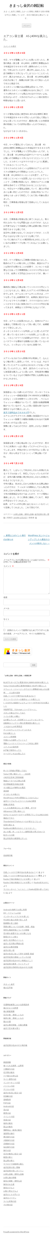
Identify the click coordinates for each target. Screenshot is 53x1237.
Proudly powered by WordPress (16, 1232)
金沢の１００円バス (11, 1194)
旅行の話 (7, 1150)
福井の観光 (8, 1123)
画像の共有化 (8, 804)
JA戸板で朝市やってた (12, 750)
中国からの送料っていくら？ (15, 740)
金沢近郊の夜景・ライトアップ (16, 964)
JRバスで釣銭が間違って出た (15, 770)
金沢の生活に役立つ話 (12, 1092)
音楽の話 (7, 1120)
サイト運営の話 (9, 1079)
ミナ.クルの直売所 (11, 747)
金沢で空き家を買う (11, 1028)
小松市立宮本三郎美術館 (13, 777)
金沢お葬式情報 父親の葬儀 (15, 1025)
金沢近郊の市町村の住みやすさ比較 (18, 967)
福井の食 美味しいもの (13, 1018)
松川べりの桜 (8, 835)
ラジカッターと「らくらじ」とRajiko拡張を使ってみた (26, 889)
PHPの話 (7, 1103)
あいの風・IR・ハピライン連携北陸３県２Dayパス (24, 831)
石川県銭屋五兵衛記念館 (13, 784)
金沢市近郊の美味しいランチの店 (17, 957)
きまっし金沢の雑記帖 (26, 5)
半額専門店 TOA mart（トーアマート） (20, 709)
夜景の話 (7, 1113)
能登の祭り (8, 1157)
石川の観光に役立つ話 (12, 1153)
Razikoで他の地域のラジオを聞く (17, 879)
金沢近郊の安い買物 (11, 1167)
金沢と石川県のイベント (13, 940)
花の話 (6, 1109)
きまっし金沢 (8, 984)
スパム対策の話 (9, 1201)
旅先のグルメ (8, 1187)
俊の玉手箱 (8, 987)
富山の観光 (8, 1126)
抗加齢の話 (8, 1096)
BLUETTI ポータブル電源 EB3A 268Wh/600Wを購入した (26, 682)
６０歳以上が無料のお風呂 (14, 787)
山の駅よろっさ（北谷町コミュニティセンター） (23, 719)
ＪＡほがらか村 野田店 (12, 726)
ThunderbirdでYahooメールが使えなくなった (22, 821)
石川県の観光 (8, 1072)
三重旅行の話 (8, 1069)
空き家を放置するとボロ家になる (17, 933)
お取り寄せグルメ (10, 1191)
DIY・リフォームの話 (12, 913)
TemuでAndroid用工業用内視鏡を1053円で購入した (24, 685)
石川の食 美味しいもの (13, 1014)
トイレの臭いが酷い (11, 716)
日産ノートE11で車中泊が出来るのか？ (19, 696)
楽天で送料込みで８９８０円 (16, 412)
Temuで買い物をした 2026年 (17, 774)
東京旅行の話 (8, 1137)
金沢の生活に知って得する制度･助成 (18, 953)
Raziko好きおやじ (41, 882)
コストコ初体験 (9, 736)
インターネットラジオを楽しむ (16, 916)
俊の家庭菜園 (8, 1011)
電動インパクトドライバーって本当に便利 (20, 743)
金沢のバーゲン (9, 1198)
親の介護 (7, 1021)
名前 (5, 597)
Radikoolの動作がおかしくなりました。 (20, 828)
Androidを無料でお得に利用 (15, 909)
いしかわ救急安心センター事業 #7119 (19, 808)
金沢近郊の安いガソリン (13, 1170)
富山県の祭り (8, 1160)
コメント (8, 566)
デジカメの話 (8, 1089)
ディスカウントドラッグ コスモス (17, 730)
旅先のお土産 (8, 1184)
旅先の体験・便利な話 (12, 1181)
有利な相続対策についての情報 (16, 930)
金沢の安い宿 (8, 950)
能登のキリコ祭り (10, 936)
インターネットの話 (11, 1082)
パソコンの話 (8, 1086)
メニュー (26, 25)
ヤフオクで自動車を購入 (13, 1164)
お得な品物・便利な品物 (23, 514)
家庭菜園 (7, 1062)
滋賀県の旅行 (8, 1133)
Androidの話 (8, 1106)
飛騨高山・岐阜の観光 (12, 1130)
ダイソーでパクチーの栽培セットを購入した (21, 699)
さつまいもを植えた (11, 794)
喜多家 (6, 791)
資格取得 (7, 1099)
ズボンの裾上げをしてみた (14, 713)
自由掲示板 (8, 855)
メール (6, 608)
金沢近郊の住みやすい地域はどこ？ (18, 960)
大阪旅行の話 (8, 1140)
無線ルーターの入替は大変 (14, 780)
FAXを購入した (9, 733)
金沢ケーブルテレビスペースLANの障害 (19, 801)
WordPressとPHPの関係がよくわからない (21, 797)
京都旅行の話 (8, 1143)
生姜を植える (8, 825)
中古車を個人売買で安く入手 (15, 919)
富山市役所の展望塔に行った (15, 838)
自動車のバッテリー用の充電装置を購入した (21, 723)
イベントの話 (8, 1116)
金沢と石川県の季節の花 (13, 943)
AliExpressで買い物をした (14, 811)
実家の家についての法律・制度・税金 (19, 926)
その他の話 (8, 1204)
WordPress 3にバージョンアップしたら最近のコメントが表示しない (39, 539)
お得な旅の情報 (9, 1177)
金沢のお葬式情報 (10, 947)
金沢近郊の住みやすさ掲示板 (15, 1045)
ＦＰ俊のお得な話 (10, 1075)
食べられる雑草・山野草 (13, 1065)
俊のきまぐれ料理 (10, 1008)
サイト (6, 619)
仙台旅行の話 (8, 1147)
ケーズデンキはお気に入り (14, 753)
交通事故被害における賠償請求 (16, 1004)
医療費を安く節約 (10, 923)
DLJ (7, 892)
